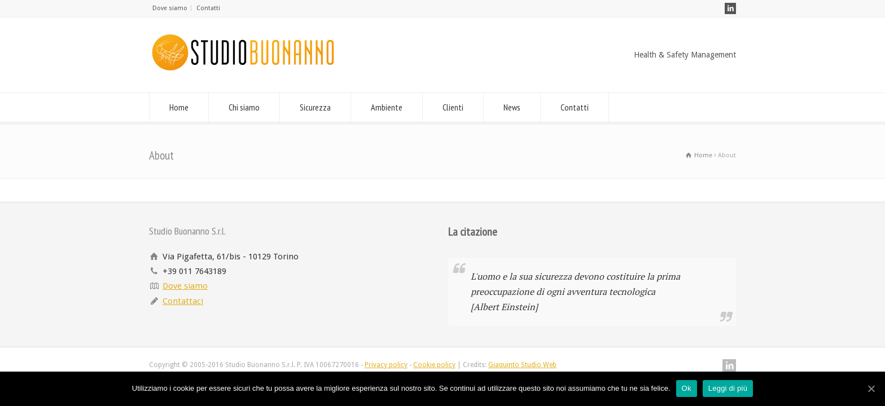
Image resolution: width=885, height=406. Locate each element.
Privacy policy (386, 365)
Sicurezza (315, 107)
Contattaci (183, 301)
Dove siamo (169, 8)
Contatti (208, 8)
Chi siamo (244, 107)
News (511, 107)
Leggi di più (728, 388)
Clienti (452, 107)
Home (179, 107)
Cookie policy (434, 365)
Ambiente (386, 107)
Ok (686, 388)
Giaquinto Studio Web (522, 365)
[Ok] (871, 388)
